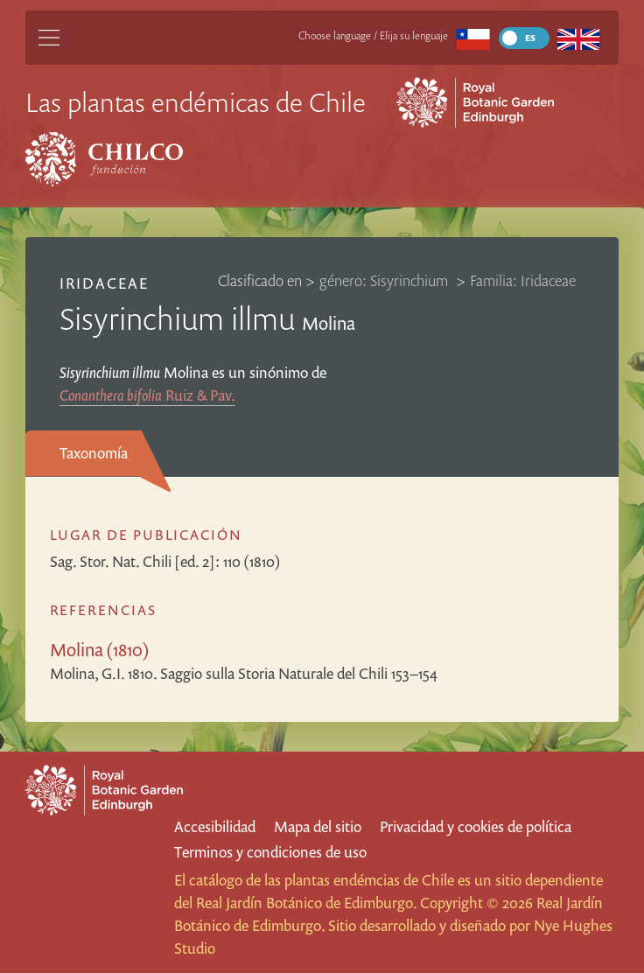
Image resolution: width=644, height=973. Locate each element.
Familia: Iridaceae (523, 280)
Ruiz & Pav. (147, 395)
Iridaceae (104, 283)
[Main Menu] (49, 38)
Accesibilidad (215, 826)
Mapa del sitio (317, 826)
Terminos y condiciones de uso (270, 852)
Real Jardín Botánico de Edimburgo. (306, 902)
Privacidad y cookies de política (475, 826)
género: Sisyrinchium (385, 280)
